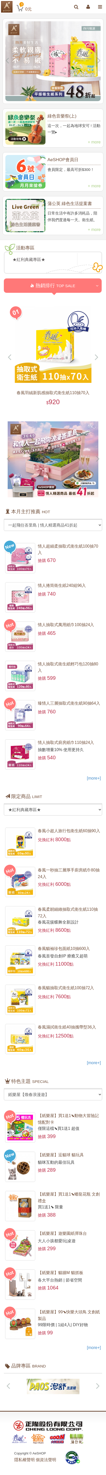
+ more (94, 142)
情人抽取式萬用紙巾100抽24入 (66, 625)
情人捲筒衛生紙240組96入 (62, 585)
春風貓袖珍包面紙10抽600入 (64, 948)
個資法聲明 (46, 1460)
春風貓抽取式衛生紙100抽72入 (66, 988)
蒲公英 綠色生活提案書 (70, 203)
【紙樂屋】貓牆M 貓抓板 (60, 1272)
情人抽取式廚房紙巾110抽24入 (66, 742)
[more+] (94, 778)
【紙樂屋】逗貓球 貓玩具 (61, 1155)
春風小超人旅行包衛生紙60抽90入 (69, 831)
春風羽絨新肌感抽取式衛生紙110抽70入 (53, 393)
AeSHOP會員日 (63, 159)
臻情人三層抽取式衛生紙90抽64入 (69, 703)
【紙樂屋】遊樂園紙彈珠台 (62, 1233)
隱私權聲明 (24, 1460)
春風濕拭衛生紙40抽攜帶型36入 (67, 1027)
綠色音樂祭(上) (62, 116)
